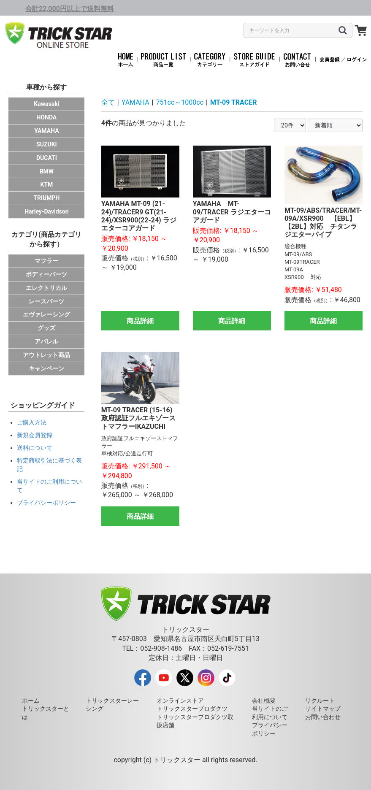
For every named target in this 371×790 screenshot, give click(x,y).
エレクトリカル (46, 287)
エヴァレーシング (46, 314)
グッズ (46, 328)
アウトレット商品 (46, 355)
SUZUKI (46, 144)
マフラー (46, 260)
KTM (46, 184)
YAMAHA (46, 130)
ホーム (31, 700)
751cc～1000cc (179, 102)
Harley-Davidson (46, 211)
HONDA (46, 117)
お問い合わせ (323, 717)
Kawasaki (46, 103)
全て (108, 102)
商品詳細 (140, 321)
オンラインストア (180, 700)
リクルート (320, 700)
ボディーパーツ (46, 274)
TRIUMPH (46, 198)
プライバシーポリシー (46, 502)
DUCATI (46, 157)
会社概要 (264, 700)
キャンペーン (46, 368)
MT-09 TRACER (233, 102)
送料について (34, 447)
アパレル (46, 341)
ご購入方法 (31, 422)
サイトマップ (323, 708)
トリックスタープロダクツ (192, 708)
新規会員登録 (34, 435)
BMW (47, 171)
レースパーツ (46, 301)
